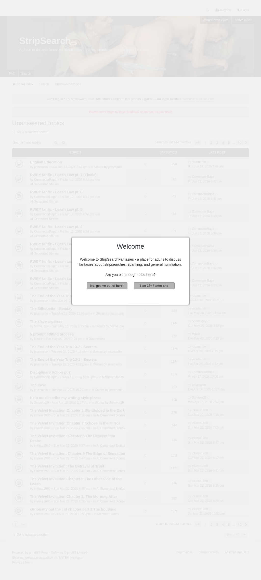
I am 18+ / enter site (154, 286)
